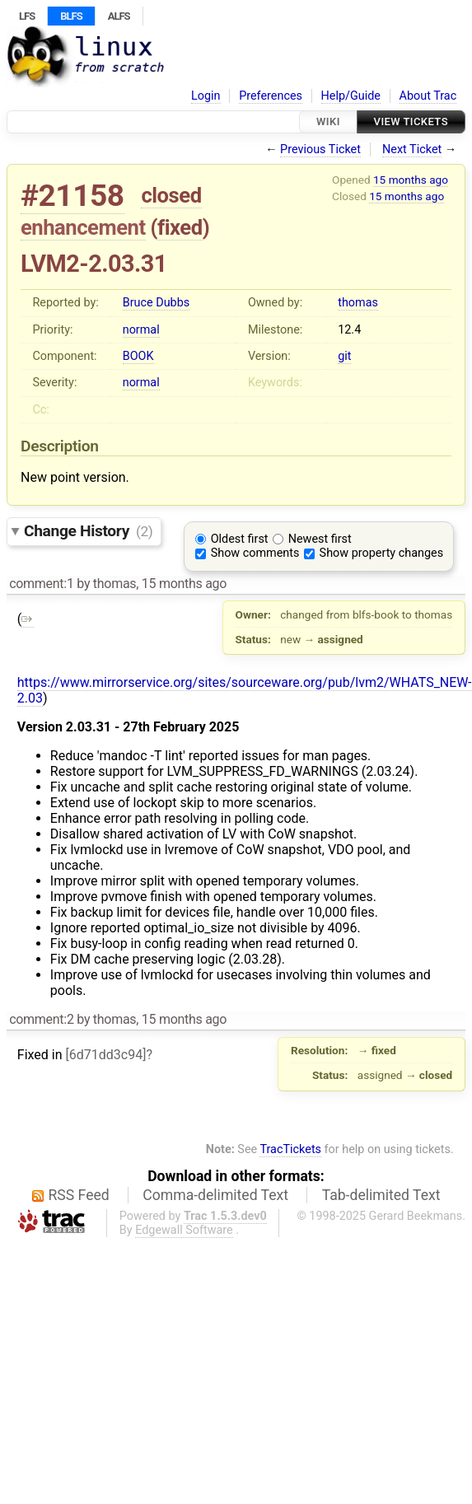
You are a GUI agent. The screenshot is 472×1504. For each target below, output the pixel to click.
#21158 (72, 195)
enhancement (83, 227)
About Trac (428, 96)
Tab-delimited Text (381, 1195)
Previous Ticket (320, 149)
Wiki (328, 121)
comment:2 (41, 1019)
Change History (88, 530)
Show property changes (381, 553)
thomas (358, 303)
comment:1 (41, 583)
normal (141, 330)
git (344, 356)
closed (171, 195)
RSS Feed (79, 1195)
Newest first (320, 539)
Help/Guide (351, 96)
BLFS (71, 16)
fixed (180, 227)
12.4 (349, 330)
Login (206, 96)
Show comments (255, 553)
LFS (27, 16)
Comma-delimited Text (215, 1195)
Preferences (270, 96)
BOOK (138, 356)
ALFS (119, 16)
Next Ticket (412, 149)
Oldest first (240, 539)
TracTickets (290, 1149)
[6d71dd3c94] (105, 1055)
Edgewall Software (184, 1230)
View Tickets (411, 121)
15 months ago (410, 179)
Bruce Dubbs (156, 303)
